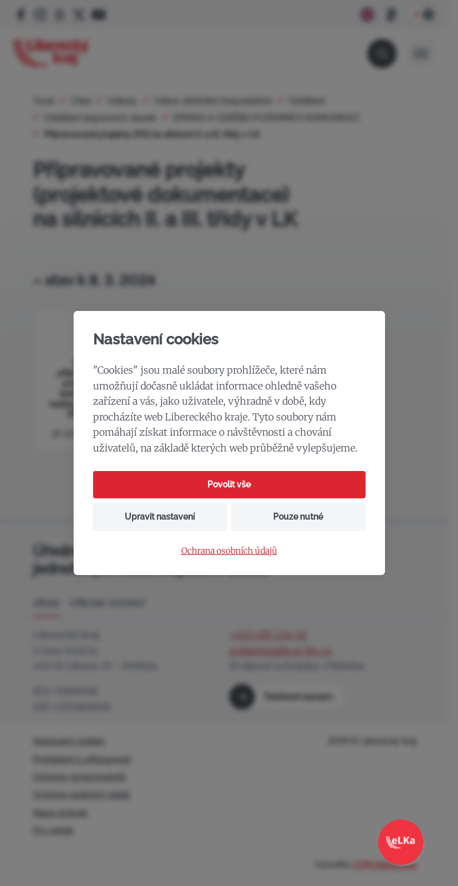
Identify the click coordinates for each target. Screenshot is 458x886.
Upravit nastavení (160, 516)
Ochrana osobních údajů (229, 551)
